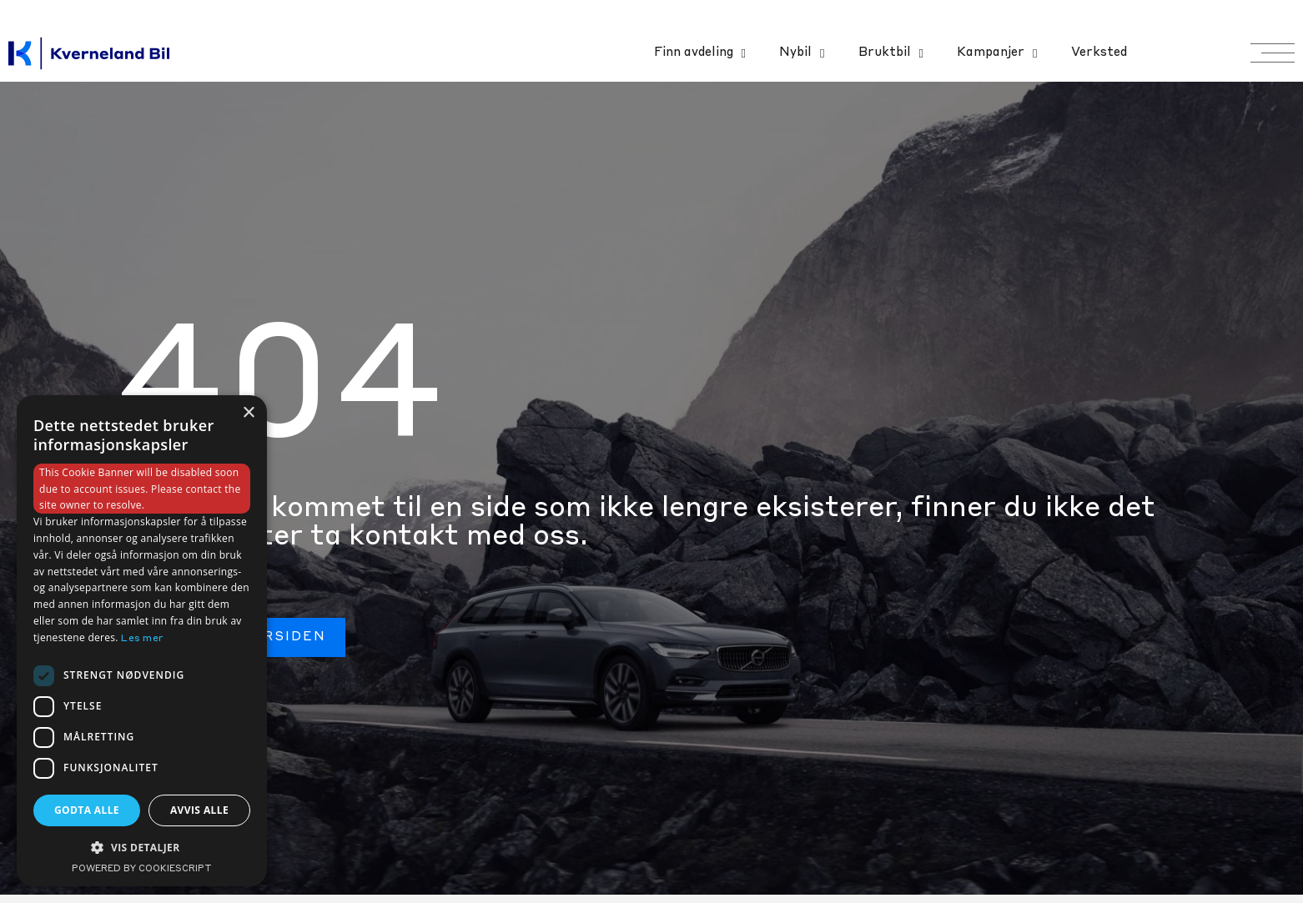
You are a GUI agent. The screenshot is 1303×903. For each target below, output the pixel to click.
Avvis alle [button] (199, 810)
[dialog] (142, 640)
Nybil (801, 53)
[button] (141, 847)
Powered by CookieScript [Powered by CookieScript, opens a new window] (142, 869)
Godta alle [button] (86, 810)
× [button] (248, 413)
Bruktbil (890, 53)
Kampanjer (997, 53)
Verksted (1099, 53)
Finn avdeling (700, 53)
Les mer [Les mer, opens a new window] (142, 639)
